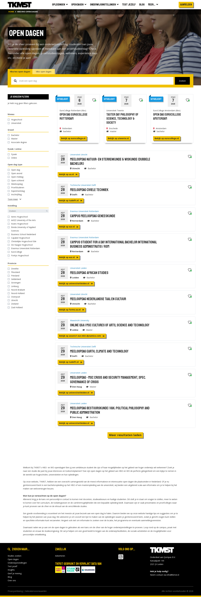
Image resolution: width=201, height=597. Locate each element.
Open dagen (13, 559)
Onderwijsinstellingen (17, 562)
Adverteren (60, 555)
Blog (10, 577)
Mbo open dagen (43, 71)
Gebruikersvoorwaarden (36, 591)
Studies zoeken (14, 555)
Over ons (12, 580)
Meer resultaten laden (125, 435)
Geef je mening (14, 573)
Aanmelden (186, 4)
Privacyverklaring (15, 591)
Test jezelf (12, 566)
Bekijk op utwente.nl (118, 138)
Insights (11, 569)
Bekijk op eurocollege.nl (73, 138)
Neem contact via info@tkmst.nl (164, 574)
